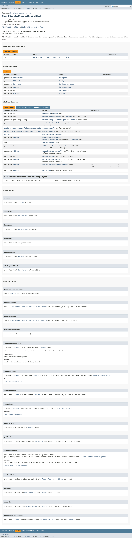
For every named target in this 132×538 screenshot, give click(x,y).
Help (42, 2)
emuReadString (47, 120)
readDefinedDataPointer (51, 164)
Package (11, 2)
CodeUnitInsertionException (94, 457)
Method (27, 8)
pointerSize (63, 90)
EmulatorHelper (54, 116)
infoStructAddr (65, 87)
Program (16, 93)
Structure (17, 84)
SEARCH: (108, 6)
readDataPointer (48, 159)
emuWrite (45, 123)
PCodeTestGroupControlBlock (32, 27)
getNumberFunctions (49, 143)
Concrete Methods (41, 107)
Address (16, 87)
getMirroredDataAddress (51, 137)
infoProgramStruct (66, 84)
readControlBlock (48, 156)
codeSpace (63, 78)
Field (15, 8)
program (62, 93)
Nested (9, 8)
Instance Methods (24, 107)
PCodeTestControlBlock (11, 27)
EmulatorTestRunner (50, 139)
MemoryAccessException (102, 375)
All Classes (5, 6)
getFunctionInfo (48, 128)
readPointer (46, 170)
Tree (23, 2)
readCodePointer (48, 151)
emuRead (45, 116)
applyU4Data (46, 113)
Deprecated (30, 2)
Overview (4, 2)
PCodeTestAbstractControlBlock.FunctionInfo (51, 58)
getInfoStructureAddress (52, 134)
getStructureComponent (51, 146)
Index (37, 2)
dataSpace (63, 81)
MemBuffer (59, 151)
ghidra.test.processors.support (20, 13)
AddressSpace (18, 78)
